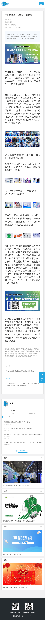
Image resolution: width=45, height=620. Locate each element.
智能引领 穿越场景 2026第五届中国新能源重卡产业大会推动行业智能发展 (23, 435)
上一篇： (8, 366)
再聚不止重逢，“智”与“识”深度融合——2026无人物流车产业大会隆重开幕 (23, 443)
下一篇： (8, 378)
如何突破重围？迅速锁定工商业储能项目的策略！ (20, 371)
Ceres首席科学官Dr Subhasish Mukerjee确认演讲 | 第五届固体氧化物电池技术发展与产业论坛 (22, 384)
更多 (41, 457)
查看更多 (23, 451)
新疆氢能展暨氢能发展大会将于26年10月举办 (17, 422)
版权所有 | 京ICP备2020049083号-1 (22, 616)
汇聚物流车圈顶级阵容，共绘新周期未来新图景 (18, 428)
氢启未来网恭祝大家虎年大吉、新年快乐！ (15, 587)
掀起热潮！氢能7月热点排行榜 (12, 554)
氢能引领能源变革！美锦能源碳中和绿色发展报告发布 (19, 521)
